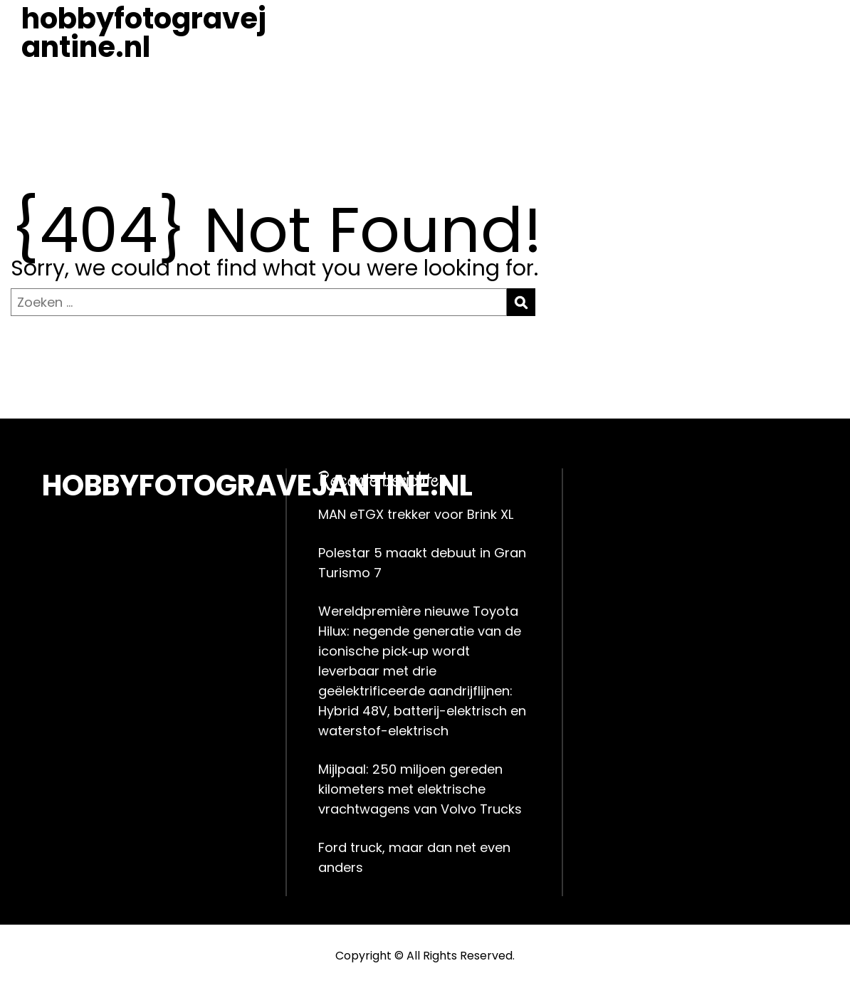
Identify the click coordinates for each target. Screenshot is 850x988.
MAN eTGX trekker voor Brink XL (415, 514)
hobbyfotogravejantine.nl (143, 32)
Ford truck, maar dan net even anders (414, 857)
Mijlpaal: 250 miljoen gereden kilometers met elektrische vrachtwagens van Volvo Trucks (420, 789)
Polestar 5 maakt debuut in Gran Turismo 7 (422, 563)
